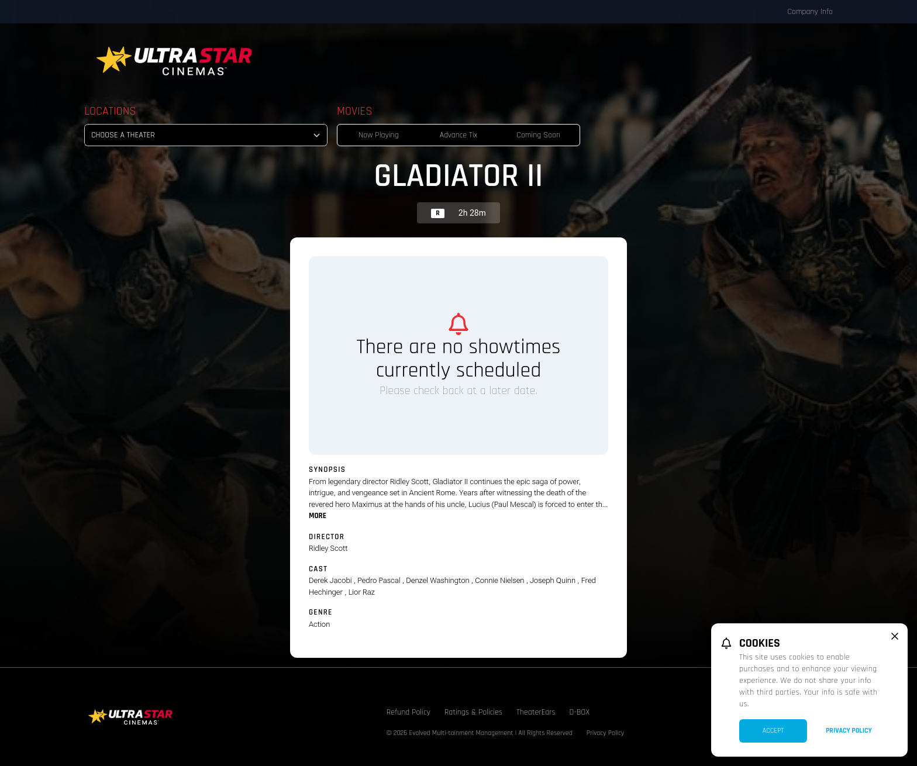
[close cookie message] (895, 636)
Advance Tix (458, 135)
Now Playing (378, 135)
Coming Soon (538, 135)
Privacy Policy (606, 733)
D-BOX (580, 712)
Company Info (810, 11)
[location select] (206, 135)
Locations (110, 111)
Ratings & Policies (473, 712)
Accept (773, 730)
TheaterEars (536, 712)
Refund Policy (408, 712)
